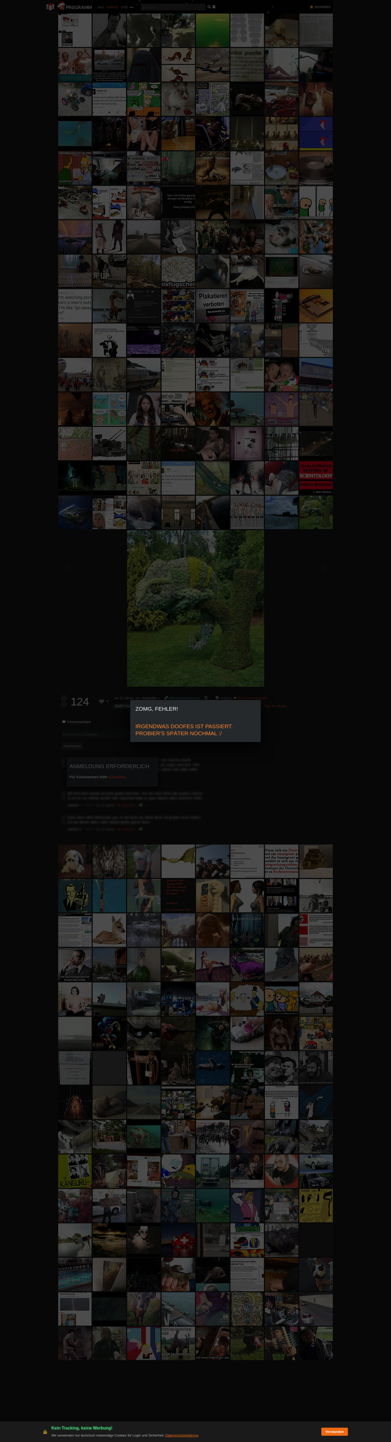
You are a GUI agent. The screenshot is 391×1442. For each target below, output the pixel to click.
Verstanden (334, 1432)
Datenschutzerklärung (181, 1435)
